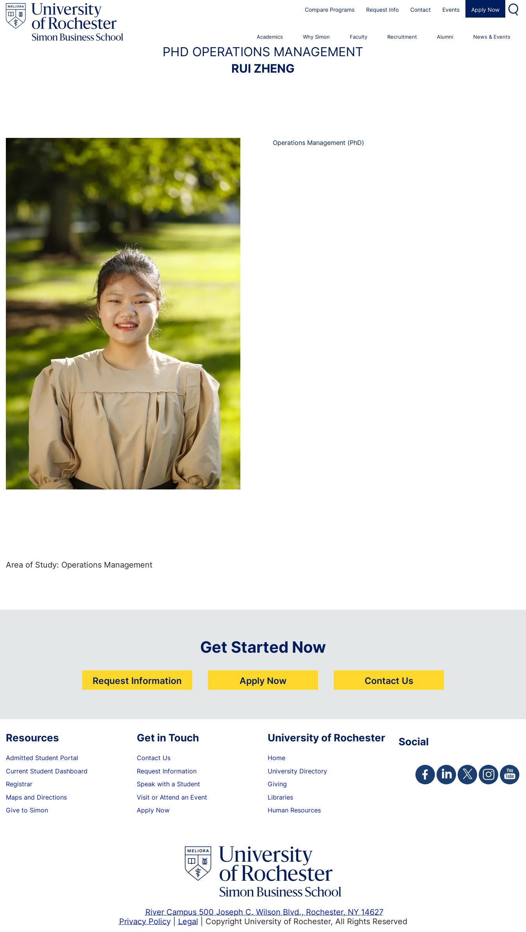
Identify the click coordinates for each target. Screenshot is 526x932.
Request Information (137, 680)
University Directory (297, 771)
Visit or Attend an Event (172, 797)
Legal (188, 921)
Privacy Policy (145, 921)
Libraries (280, 797)
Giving (277, 784)
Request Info (382, 9)
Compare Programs (329, 9)
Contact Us (389, 680)
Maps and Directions (36, 797)
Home (276, 757)
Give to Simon (27, 810)
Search (514, 8)
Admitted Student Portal (42, 757)
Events (451, 9)
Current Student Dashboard (47, 771)
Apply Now (485, 9)
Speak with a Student (168, 784)
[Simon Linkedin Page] (446, 774)
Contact (420, 9)
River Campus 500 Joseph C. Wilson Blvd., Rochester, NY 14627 (264, 911)
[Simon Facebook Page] (425, 774)
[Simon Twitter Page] (467, 774)
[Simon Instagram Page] (488, 774)
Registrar (19, 784)
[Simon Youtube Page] (509, 774)
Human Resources (294, 810)
